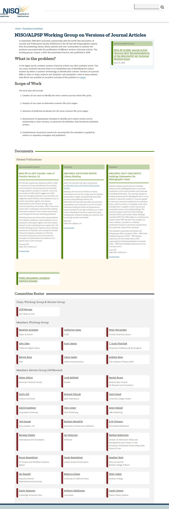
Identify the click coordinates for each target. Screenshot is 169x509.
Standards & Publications (149, 14)
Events (100, 13)
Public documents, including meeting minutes (34, 278)
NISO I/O (112, 13)
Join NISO (76, 13)
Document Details (24, 249)
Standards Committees (126, 14)
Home (48, 13)
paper (82, 76)
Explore (88, 13)
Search (162, 7)
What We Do (61, 13)
